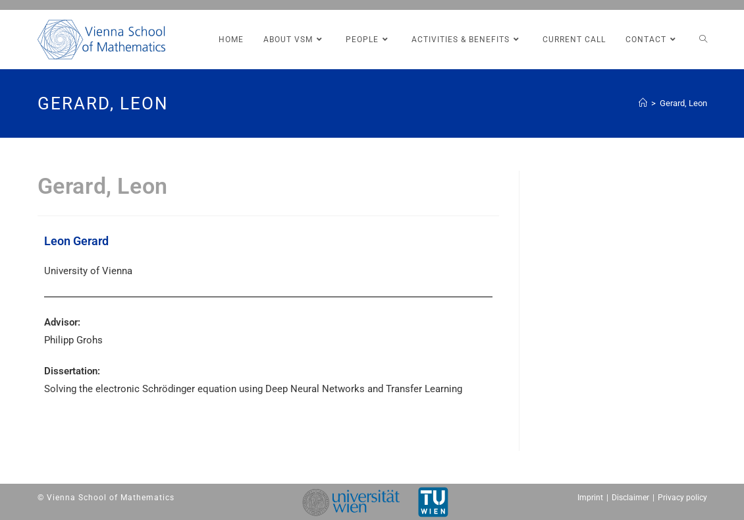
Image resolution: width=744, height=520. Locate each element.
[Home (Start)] (643, 103)
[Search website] (703, 39)
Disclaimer (630, 497)
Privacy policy (682, 497)
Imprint (590, 497)
